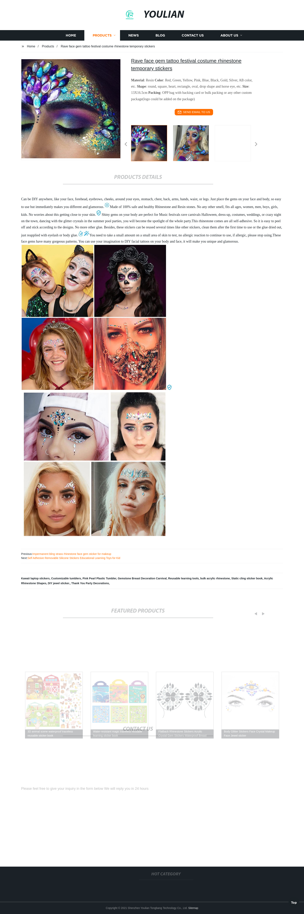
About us (229, 39)
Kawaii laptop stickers (35, 578)
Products (102, 39)
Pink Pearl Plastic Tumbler (99, 578)
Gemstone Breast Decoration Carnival (142, 578)
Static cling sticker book (247, 578)
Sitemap (193, 908)
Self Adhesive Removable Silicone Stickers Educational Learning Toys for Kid (74, 558)
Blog (160, 39)
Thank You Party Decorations (90, 583)
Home (71, 39)
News (133, 39)
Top (294, 902)
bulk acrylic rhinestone (215, 578)
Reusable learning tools (183, 578)
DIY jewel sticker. (59, 583)
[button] (125, 144)
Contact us (193, 39)
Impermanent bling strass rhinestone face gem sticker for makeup (71, 553)
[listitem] (152, 142)
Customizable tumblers (66, 578)
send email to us (194, 112)
